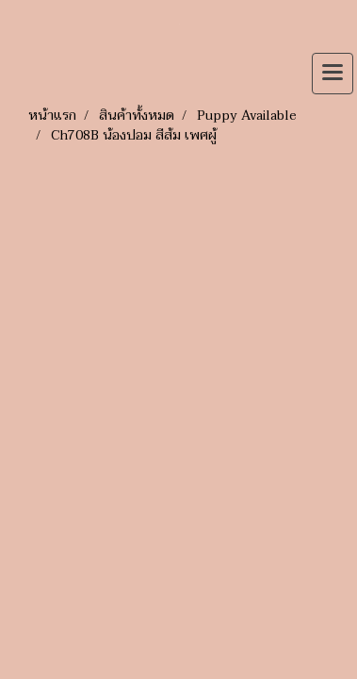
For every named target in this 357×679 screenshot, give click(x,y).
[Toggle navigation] (332, 73)
